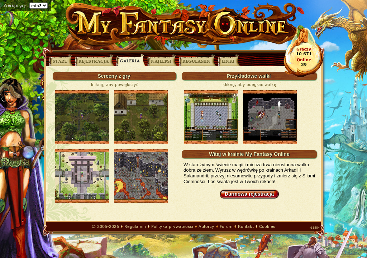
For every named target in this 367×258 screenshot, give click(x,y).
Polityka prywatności (172, 226)
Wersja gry (15, 5)
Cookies (267, 226)
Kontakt (246, 226)
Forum (226, 226)
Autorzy (206, 226)
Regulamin (135, 226)
